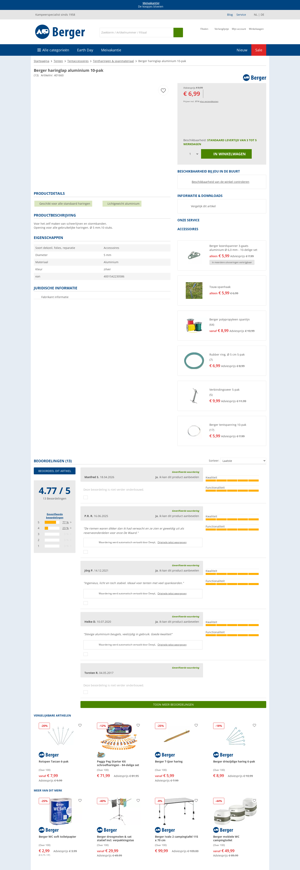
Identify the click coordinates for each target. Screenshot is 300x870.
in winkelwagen (226, 154)
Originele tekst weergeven (172, 542)
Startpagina (41, 61)
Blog (230, 14)
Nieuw (242, 50)
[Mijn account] (239, 32)
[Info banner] (151, 5)
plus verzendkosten (209, 101)
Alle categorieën (55, 50)
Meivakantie (151, 3)
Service (241, 14)
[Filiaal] (204, 32)
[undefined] (236, 255)
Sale (258, 50)
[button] (221, 255)
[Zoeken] (136, 32)
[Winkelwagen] (256, 32)
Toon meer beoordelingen (173, 704)
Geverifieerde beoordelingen (54, 515)
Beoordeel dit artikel (54, 471)
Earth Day (85, 50)
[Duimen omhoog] (85, 497)
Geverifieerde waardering (185, 471)
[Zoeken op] (178, 32)
